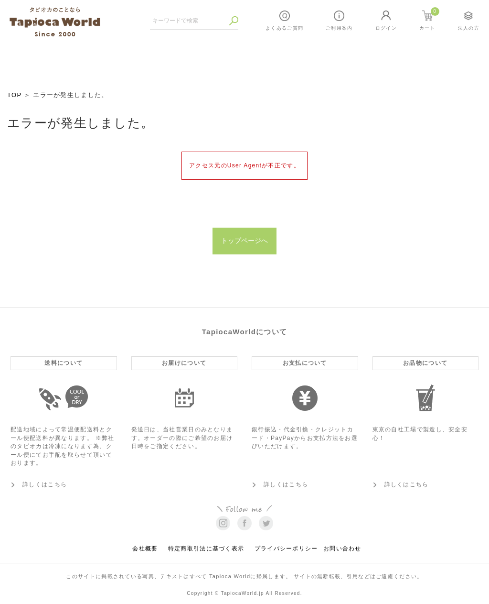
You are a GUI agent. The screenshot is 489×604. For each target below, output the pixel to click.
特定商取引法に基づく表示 (206, 546)
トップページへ (245, 240)
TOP (14, 95)
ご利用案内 (339, 28)
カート (429, 19)
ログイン (386, 28)
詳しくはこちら (44, 482)
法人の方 (468, 28)
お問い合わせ (342, 546)
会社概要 (145, 546)
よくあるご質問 (284, 28)
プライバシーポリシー (286, 546)
